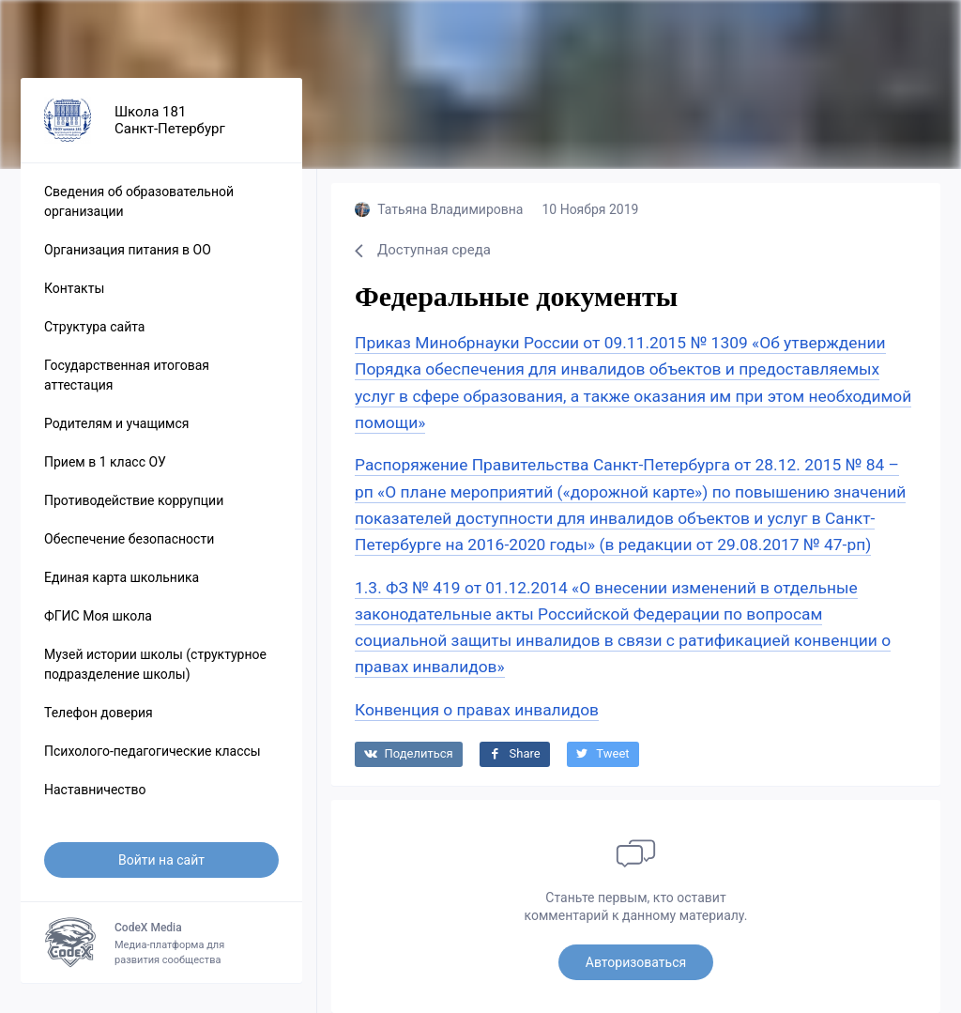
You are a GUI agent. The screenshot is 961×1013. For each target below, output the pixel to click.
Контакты (74, 288)
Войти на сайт (161, 859)
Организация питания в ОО (127, 249)
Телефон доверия (98, 712)
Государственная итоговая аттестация (126, 375)
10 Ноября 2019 (590, 209)
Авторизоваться (636, 962)
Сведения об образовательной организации (139, 201)
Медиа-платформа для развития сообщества (161, 942)
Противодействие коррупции (133, 500)
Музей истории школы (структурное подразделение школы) (155, 664)
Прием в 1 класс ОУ (105, 461)
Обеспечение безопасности (129, 538)
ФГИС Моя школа (98, 615)
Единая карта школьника (121, 577)
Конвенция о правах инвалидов (477, 709)
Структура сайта (94, 326)
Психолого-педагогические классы (152, 751)
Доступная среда (423, 249)
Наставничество (94, 789)
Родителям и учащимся (116, 423)
